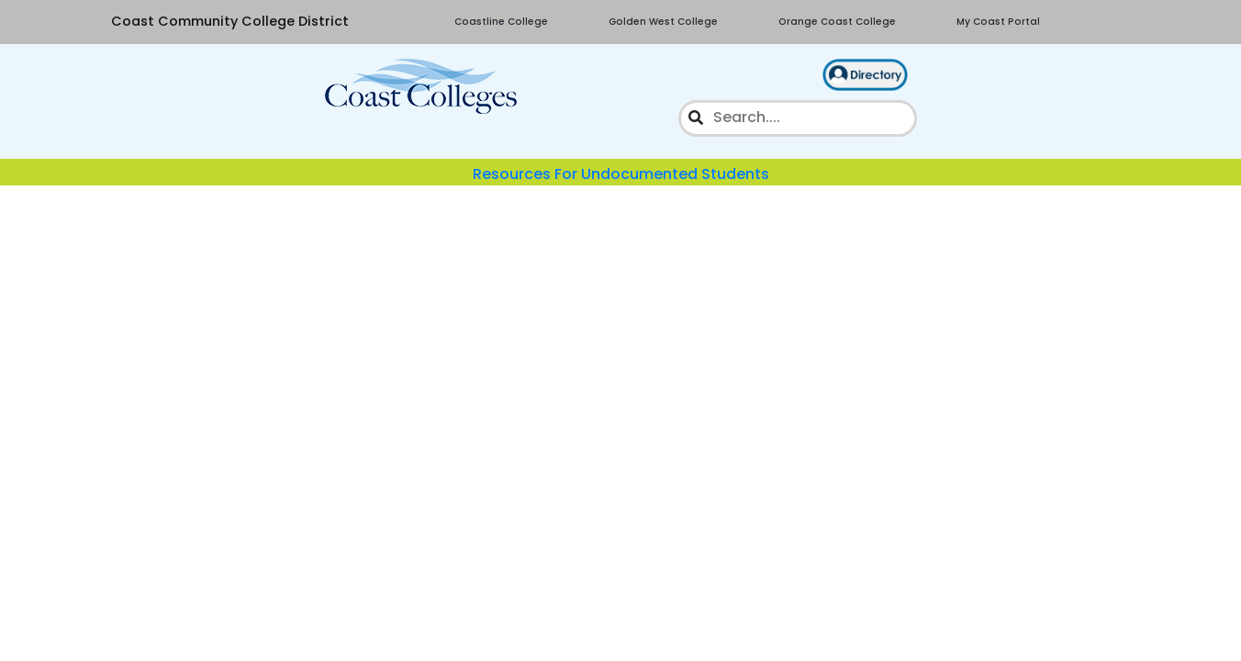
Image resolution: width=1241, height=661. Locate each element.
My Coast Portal (998, 21)
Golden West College (663, 21)
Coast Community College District (230, 21)
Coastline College (501, 21)
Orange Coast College (837, 21)
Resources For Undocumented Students (621, 174)
